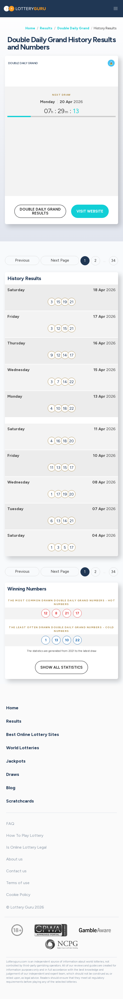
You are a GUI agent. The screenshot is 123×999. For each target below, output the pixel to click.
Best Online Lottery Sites (32, 734)
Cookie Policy (18, 894)
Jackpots (16, 761)
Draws (12, 774)
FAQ (10, 823)
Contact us (16, 871)
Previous (22, 260)
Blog (10, 787)
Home (30, 28)
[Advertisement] (61, 156)
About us (14, 859)
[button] (116, 8)
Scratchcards (20, 800)
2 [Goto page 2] (95, 260)
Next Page (60, 260)
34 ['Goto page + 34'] (113, 260)
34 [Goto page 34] (113, 572)
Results (46, 28)
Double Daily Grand (73, 28)
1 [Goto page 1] (85, 260)
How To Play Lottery (24, 835)
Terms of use (18, 882)
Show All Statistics (61, 667)
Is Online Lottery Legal (26, 847)
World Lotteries (22, 747)
